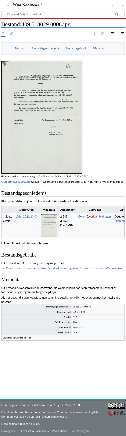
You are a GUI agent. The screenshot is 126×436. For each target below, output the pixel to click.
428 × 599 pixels (44, 176)
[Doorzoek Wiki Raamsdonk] (63, 14)
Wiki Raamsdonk (28, 4)
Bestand (20, 48)
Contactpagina (79, 431)
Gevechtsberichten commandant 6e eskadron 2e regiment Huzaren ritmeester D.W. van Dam (64, 268)
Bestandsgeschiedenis (45, 48)
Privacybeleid (9, 431)
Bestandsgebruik (76, 48)
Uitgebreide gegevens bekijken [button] (17, 337)
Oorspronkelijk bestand (16, 181)
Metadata (99, 48)
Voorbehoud (59, 431)
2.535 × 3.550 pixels (84, 176)
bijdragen (105, 216)
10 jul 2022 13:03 (26, 216)
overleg (92, 216)
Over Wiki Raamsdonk (35, 431)
